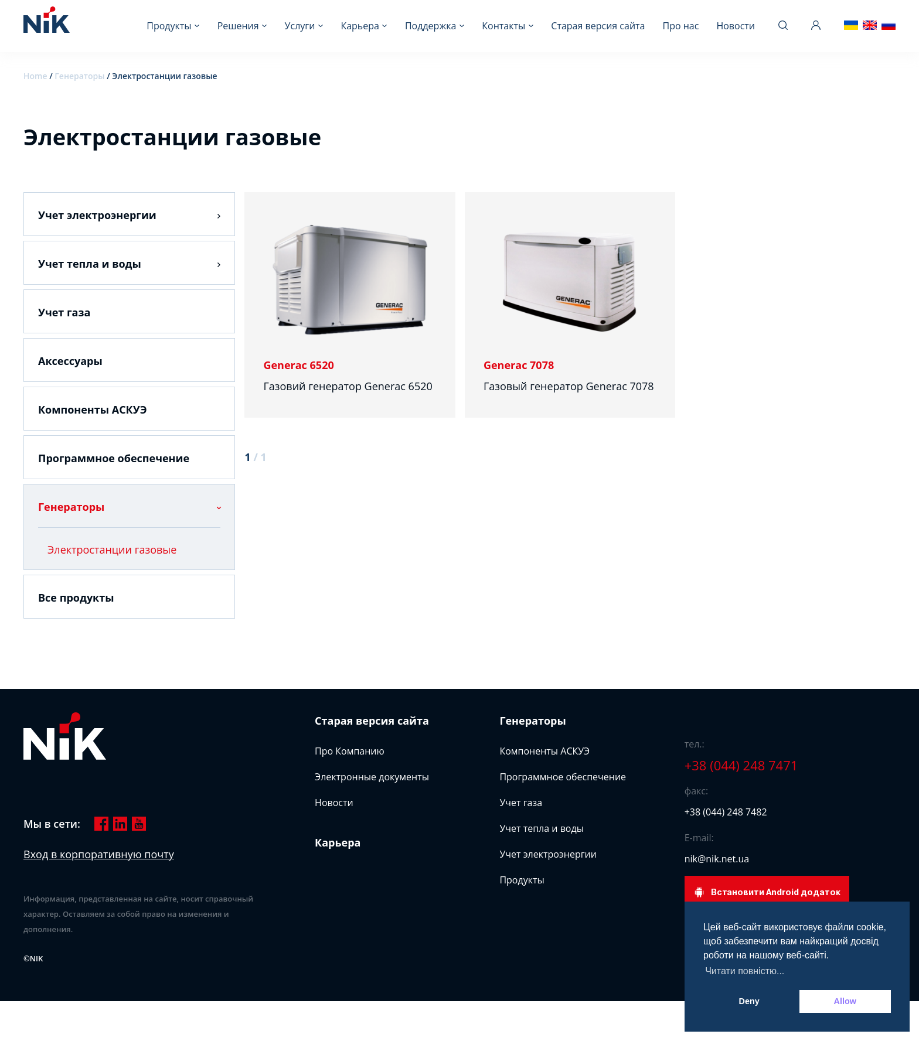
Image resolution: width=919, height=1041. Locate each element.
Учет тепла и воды (89, 264)
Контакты (503, 25)
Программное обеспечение (113, 458)
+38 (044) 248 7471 (741, 765)
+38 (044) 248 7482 (726, 812)
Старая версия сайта (598, 25)
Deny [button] (749, 1001)
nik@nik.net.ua (717, 858)
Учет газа (64, 312)
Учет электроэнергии (97, 215)
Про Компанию (349, 751)
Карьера (360, 25)
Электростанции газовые (111, 549)
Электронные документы (372, 776)
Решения (238, 25)
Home (35, 75)
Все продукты (76, 598)
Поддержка (430, 25)
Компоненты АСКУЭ (92, 409)
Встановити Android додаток (766, 892)
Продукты (169, 25)
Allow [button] (845, 1001)
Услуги (300, 25)
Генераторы (79, 75)
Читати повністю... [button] (744, 971)
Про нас (680, 25)
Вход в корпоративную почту (98, 854)
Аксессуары (70, 361)
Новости (735, 25)
